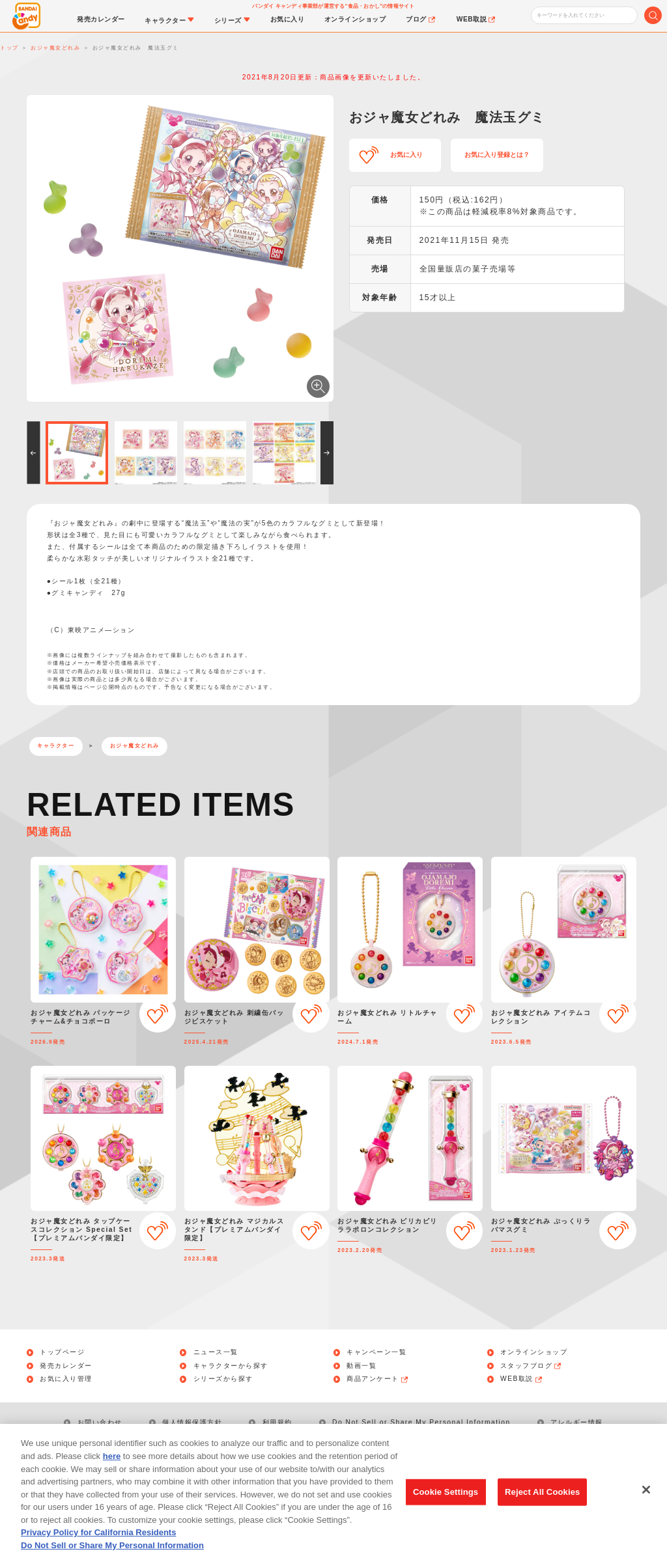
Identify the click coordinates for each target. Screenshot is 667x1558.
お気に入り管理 (66, 1379)
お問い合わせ (100, 1422)
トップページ (62, 1352)
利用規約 (277, 1422)
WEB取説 (521, 1379)
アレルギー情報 (576, 1422)
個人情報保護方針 (192, 1422)
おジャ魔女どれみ (135, 746)
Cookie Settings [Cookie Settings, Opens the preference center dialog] (445, 1507)
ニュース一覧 (215, 1352)
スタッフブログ (531, 1366)
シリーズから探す (223, 1379)
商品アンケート (378, 1379)
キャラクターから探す (230, 1366)
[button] (33, 452)
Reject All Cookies (542, 1507)
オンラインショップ (534, 1352)
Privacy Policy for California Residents (98, 1548)
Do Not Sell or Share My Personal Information (421, 1422)
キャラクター (55, 746)
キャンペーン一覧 (376, 1352)
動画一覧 (361, 1366)
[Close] (646, 1506)
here (112, 1472)
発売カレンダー (66, 1366)
